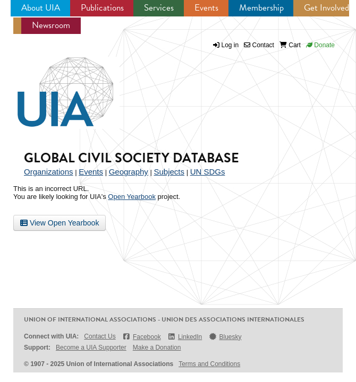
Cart (290, 45)
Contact (259, 45)
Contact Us (99, 336)
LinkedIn (184, 337)
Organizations (48, 171)
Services (159, 7)
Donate (320, 45)
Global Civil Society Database (131, 158)
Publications (102, 7)
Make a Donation (157, 347)
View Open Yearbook (59, 223)
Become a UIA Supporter (91, 347)
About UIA (40, 7)
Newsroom (51, 25)
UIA (53, 86)
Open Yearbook (132, 197)
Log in (230, 45)
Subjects (169, 171)
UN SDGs (207, 171)
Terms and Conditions (209, 364)
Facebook (141, 337)
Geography (128, 171)
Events (206, 7)
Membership (261, 7)
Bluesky (224, 337)
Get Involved (326, 7)
